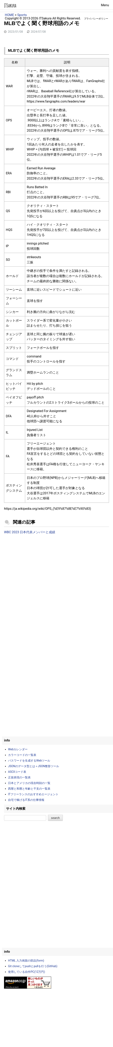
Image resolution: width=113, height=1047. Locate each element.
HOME (9, 15)
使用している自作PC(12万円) (26, 971)
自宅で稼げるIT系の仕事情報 (26, 799)
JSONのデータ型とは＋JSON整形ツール (33, 766)
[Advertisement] (56, 571)
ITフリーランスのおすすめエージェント (33, 794)
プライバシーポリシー (96, 18)
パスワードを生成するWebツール (29, 760)
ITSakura (10, 5)
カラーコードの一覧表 (22, 755)
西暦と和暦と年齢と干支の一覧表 (29, 788)
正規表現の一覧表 (19, 777)
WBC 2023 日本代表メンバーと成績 (29, 532)
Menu (105, 5)
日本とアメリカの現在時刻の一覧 (29, 783)
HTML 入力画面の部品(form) (26, 960)
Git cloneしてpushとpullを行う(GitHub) (32, 966)
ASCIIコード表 (17, 771)
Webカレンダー (18, 749)
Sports (22, 15)
